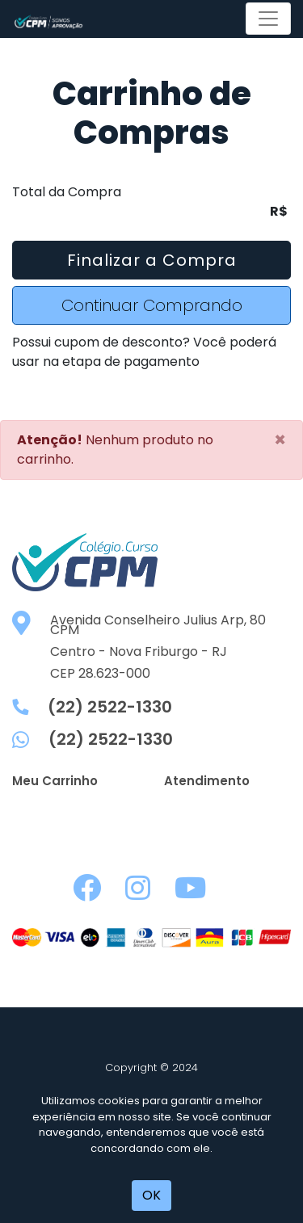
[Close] (280, 440)
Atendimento (207, 780)
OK (151, 1195)
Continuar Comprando (151, 305)
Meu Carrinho (55, 780)
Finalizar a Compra (152, 260)
